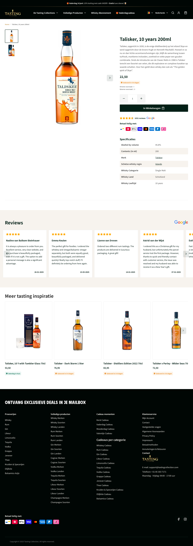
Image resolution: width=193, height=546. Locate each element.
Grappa (8, 451)
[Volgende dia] (110, 78)
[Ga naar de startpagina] (13, 13)
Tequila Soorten (58, 480)
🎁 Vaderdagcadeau (125, 12)
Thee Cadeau (102, 485)
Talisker (158, 157)
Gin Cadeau (101, 454)
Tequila (8, 442)
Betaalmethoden (150, 444)
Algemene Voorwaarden (153, 431)
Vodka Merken (57, 466)
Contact (146, 422)
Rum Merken (56, 431)
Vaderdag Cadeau (104, 424)
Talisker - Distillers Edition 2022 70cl (123, 363)
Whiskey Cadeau (104, 445)
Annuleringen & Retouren (154, 449)
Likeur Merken (57, 484)
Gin (6, 428)
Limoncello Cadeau (105, 463)
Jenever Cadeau (103, 480)
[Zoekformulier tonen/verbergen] (172, 12)
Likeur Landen (57, 493)
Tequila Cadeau (103, 467)
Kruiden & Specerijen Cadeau (109, 489)
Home (7, 24)
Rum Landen (57, 440)
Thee (7, 459)
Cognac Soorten (58, 462)
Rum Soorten (57, 435)
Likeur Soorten (57, 488)
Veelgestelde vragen (151, 426)
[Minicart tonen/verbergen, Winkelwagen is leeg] (185, 12)
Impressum (147, 440)
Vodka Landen (57, 471)
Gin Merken (56, 444)
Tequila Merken (58, 475)
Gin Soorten (56, 449)
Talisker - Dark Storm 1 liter (69, 363)
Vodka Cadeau (103, 471)
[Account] (178, 12)
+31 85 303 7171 (159, 471)
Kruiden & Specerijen (14, 464)
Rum (7, 424)
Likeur (8, 433)
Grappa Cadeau (103, 476)
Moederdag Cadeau (105, 428)
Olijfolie (8, 468)
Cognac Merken (58, 457)
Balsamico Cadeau (105, 498)
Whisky (8, 419)
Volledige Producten (73, 12)
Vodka (8, 446)
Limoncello (10, 437)
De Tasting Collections (44, 12)
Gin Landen (56, 453)
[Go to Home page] (150, 458)
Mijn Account (148, 418)
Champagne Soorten (60, 502)
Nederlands (161, 13)
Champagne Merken (60, 497)
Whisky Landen (58, 426)
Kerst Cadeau (102, 419)
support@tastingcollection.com (163, 467)
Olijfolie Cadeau (103, 494)
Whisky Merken (57, 418)
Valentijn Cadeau (104, 433)
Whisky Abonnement (101, 12)
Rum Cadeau (102, 449)
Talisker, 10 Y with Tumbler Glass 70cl (25, 363)
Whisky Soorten (58, 422)
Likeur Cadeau (103, 458)
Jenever (8, 455)
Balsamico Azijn (12, 473)
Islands (158, 163)
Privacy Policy (148, 435)
